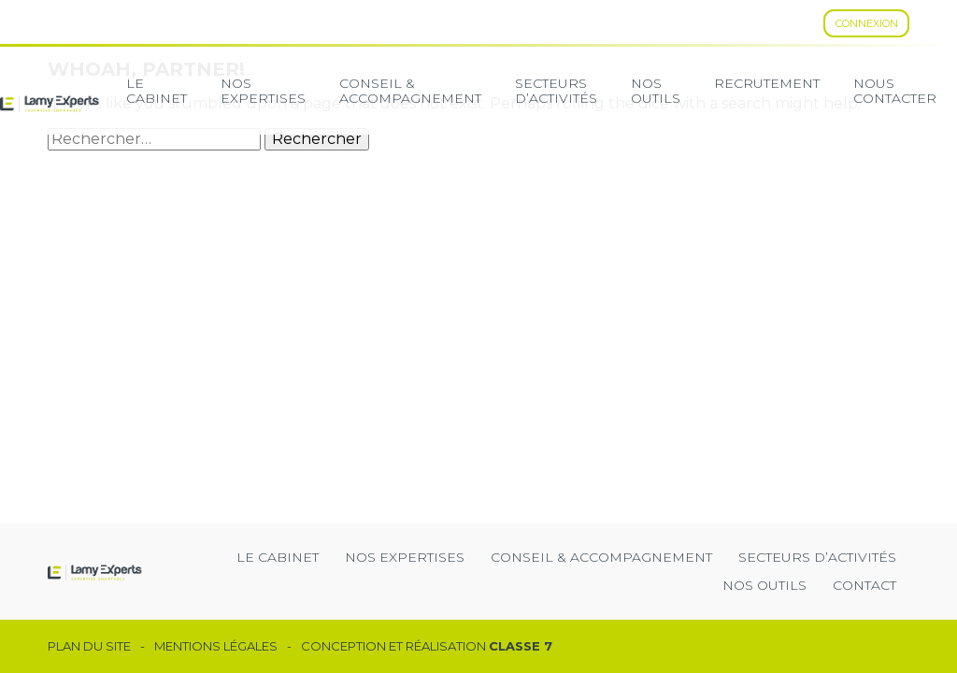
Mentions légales (216, 646)
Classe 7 (520, 645)
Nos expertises (263, 91)
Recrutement (767, 83)
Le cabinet (156, 91)
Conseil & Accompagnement (410, 91)
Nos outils (764, 585)
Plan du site (89, 646)
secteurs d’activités (556, 91)
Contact (864, 585)
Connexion (867, 23)
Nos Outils (655, 91)
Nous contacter (894, 91)
